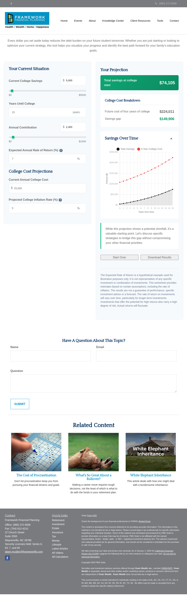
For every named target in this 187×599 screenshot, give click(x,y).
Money (56, 540)
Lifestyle (56, 544)
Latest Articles (60, 548)
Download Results (159, 257)
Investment (58, 524)
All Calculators (60, 556)
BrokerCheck (145, 521)
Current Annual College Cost (28, 179)
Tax (54, 536)
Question (16, 370)
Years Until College (22, 103)
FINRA (164, 568)
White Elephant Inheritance (150, 475)
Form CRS (92, 515)
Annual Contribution (47, 127)
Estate (55, 528)
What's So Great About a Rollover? (93, 477)
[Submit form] (19, 404)
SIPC (170, 568)
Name (14, 347)
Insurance (57, 532)
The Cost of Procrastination (36, 475)
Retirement (58, 520)
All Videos (57, 552)
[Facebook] (11, 4)
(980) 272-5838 (166, 3)
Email (100, 347)
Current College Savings (47, 81)
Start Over (119, 257)
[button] (78, 20)
